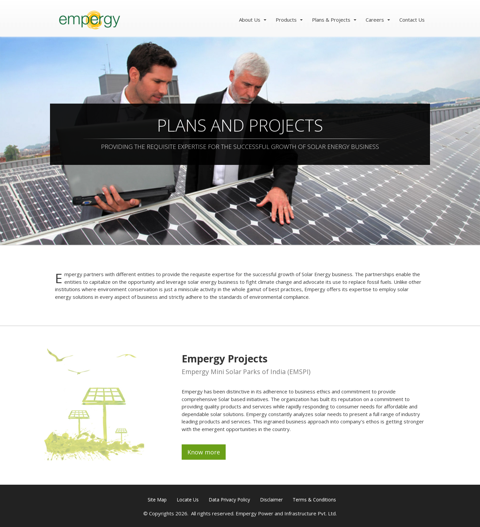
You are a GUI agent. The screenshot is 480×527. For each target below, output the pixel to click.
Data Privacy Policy (229, 499)
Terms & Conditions (314, 499)
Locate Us (188, 499)
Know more (203, 452)
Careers (375, 19)
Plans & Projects (331, 19)
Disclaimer (271, 499)
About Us (249, 19)
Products (286, 19)
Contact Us (412, 19)
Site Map (157, 499)
